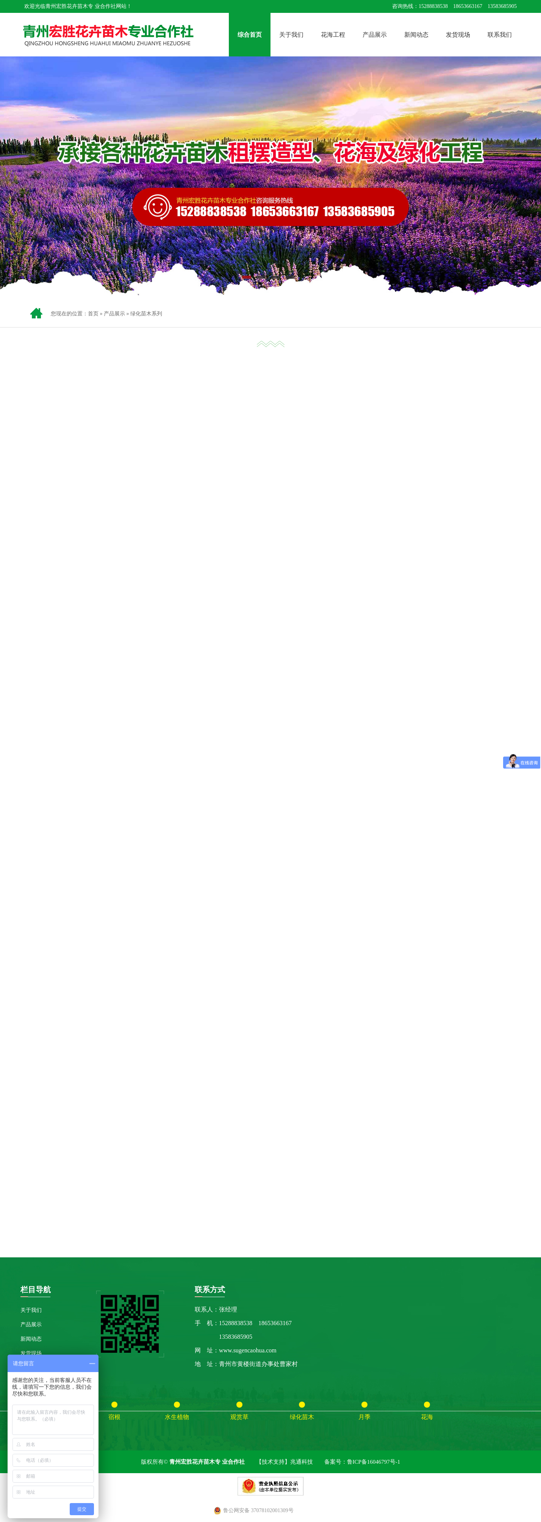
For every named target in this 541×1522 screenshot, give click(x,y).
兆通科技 (301, 1462)
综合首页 (250, 34)
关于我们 (291, 34)
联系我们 (500, 34)
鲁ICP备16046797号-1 (373, 1462)
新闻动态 (416, 34)
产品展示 (375, 34)
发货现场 (458, 34)
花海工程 (333, 34)
